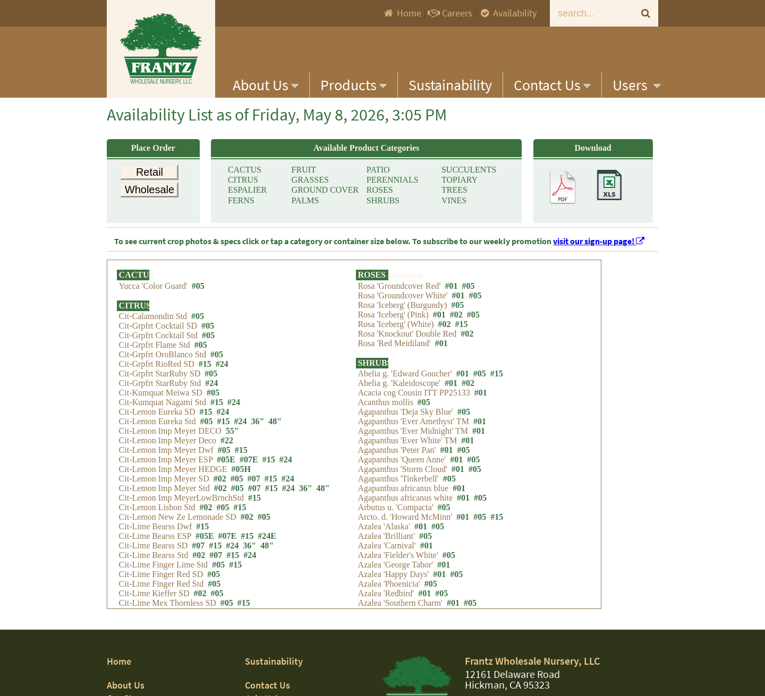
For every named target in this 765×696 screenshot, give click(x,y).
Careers (450, 13)
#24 (222, 376)
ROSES (380, 195)
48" (275, 434)
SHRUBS (383, 207)
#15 (205, 376)
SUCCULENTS (468, 170)
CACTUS (244, 170)
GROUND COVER (325, 195)
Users (637, 85)
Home (401, 13)
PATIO (378, 170)
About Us (266, 85)
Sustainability (450, 85)
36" (257, 434)
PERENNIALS (393, 182)
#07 (254, 491)
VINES (453, 207)
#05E (226, 472)
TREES (454, 195)
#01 (451, 291)
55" (232, 443)
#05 (198, 291)
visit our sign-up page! (598, 241)
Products (353, 85)
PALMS (305, 207)
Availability (508, 13)
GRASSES (310, 182)
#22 (226, 453)
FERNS (241, 207)
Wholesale (149, 195)
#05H (241, 481)
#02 (220, 491)
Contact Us (552, 85)
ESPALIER (247, 195)
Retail (149, 172)
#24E (267, 548)
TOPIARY (459, 182)
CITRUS (243, 182)
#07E (249, 472)
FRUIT (304, 170)
